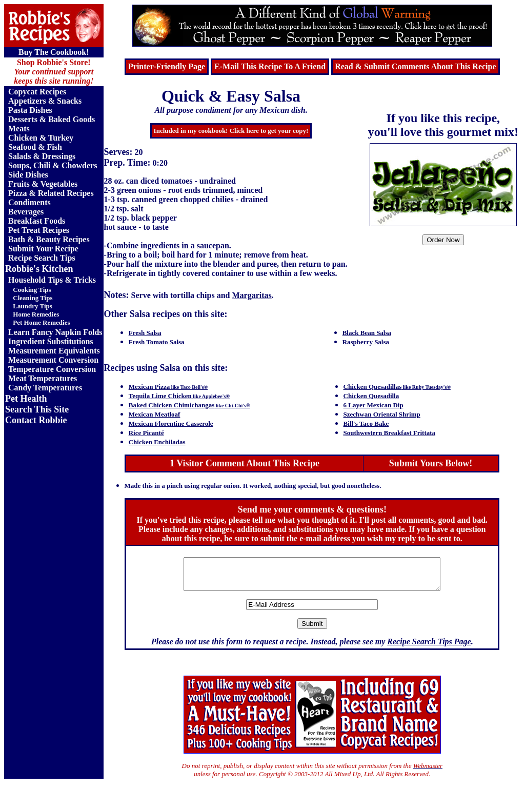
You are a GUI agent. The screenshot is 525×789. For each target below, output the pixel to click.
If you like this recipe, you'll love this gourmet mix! (443, 125)
